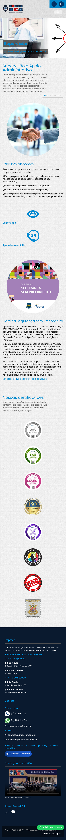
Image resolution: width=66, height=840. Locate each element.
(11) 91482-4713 (19, 720)
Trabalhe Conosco (18, 753)
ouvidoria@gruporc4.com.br (22, 739)
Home (46, 95)
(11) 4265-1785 (18, 713)
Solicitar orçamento (51, 827)
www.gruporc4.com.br (19, 726)
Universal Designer (51, 833)
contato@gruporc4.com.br (21, 735)
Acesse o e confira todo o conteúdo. (25, 378)
